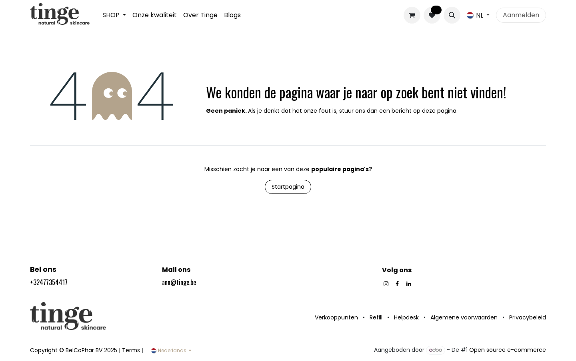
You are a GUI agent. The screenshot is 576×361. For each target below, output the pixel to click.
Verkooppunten (336, 317)
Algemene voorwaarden (464, 317)
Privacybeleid (527, 317)
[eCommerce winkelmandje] (412, 15)
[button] (452, 15)
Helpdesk (406, 317)
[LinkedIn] (409, 283)
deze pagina (439, 111)
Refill (376, 317)
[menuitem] (114, 15)
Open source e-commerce (507, 350)
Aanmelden (521, 15)
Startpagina (288, 187)
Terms (131, 350)
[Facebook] (397, 283)
